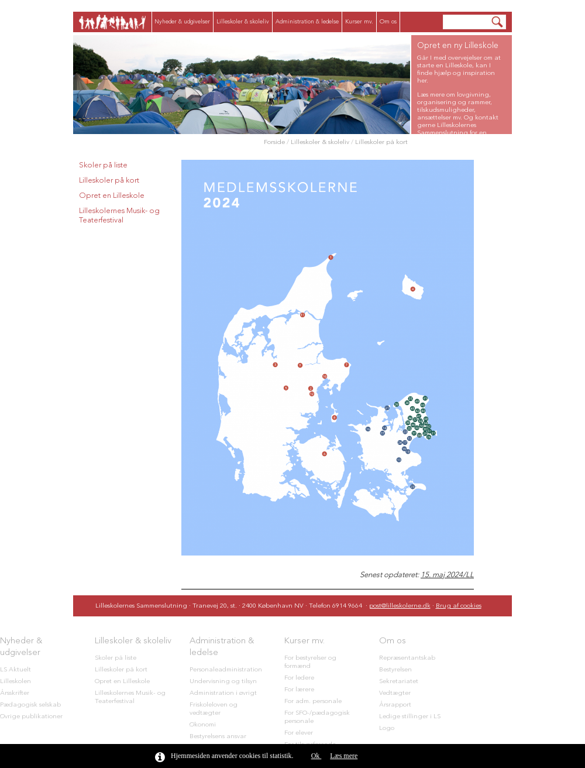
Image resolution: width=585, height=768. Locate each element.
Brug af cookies (458, 606)
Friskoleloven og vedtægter (214, 709)
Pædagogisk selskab (30, 705)
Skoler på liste (103, 165)
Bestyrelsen (395, 670)
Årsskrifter (14, 693)
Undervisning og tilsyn (223, 681)
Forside (274, 142)
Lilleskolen (15, 681)
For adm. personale (313, 701)
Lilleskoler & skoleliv (242, 22)
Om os (388, 22)
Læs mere (343, 756)
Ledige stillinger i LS (410, 717)
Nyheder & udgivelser (182, 22)
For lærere (299, 690)
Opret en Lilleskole (111, 196)
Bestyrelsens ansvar (218, 736)
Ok (316, 756)
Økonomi (203, 725)
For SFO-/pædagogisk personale (317, 717)
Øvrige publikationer (31, 717)
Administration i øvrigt (223, 693)
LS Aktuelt (15, 670)
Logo (386, 728)
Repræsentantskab (407, 658)
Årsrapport (395, 705)
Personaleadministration (226, 670)
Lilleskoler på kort (381, 142)
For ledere (299, 678)
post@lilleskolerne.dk (400, 606)
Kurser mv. (359, 22)
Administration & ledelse (307, 22)
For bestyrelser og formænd (310, 662)
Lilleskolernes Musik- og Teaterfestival (119, 215)
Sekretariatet (398, 681)
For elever (298, 733)
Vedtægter (395, 693)
